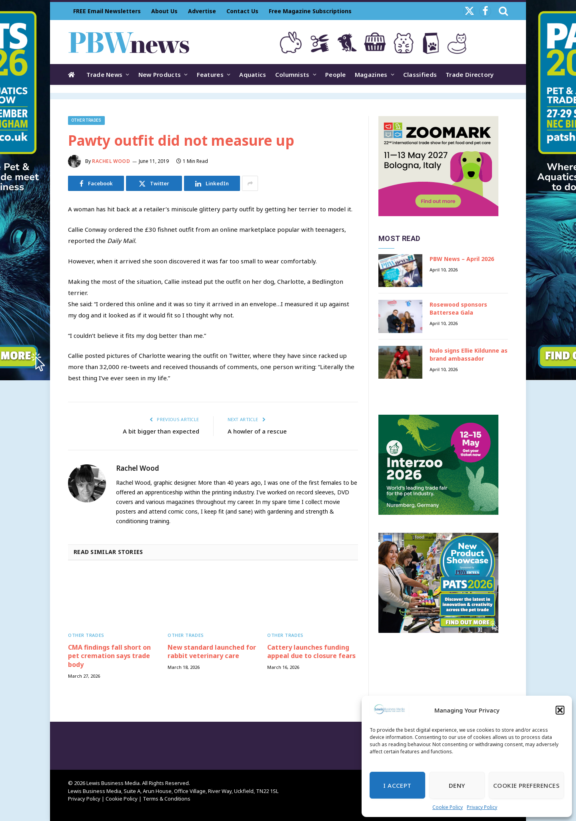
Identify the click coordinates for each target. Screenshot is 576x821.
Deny (457, 785)
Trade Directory (470, 74)
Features (210, 74)
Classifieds (420, 74)
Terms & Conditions (166, 798)
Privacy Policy (482, 807)
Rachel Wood (111, 161)
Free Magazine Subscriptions (310, 11)
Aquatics (252, 74)
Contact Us (242, 11)
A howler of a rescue (257, 431)
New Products (159, 74)
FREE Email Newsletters (107, 11)
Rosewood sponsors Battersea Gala (458, 308)
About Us (164, 11)
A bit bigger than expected (161, 431)
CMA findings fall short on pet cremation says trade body (109, 656)
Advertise (202, 11)
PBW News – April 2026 (462, 259)
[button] (560, 710)
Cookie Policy (447, 807)
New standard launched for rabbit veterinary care (212, 651)
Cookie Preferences (526, 785)
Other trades (86, 120)
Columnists (292, 74)
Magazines (371, 74)
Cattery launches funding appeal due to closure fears (311, 651)
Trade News (104, 74)
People (335, 74)
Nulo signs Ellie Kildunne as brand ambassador (469, 354)
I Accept (397, 785)
